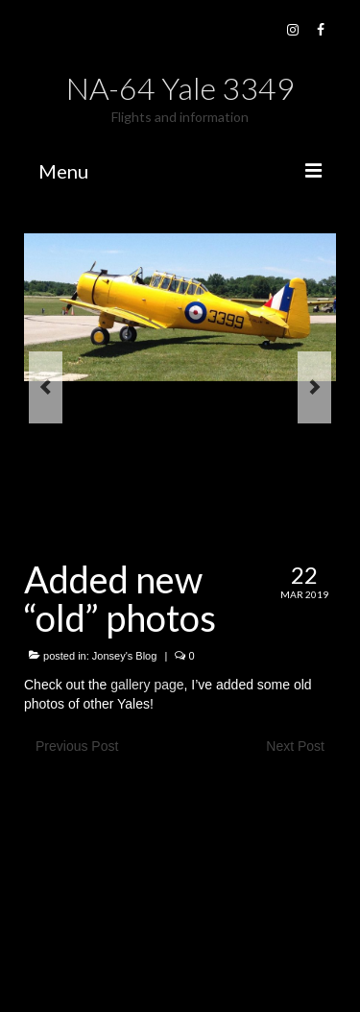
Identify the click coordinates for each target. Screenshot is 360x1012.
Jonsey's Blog (124, 656)
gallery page (146, 684)
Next (314, 387)
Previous (45, 387)
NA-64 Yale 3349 (180, 88)
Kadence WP (261, 974)
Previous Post (77, 746)
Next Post (295, 746)
